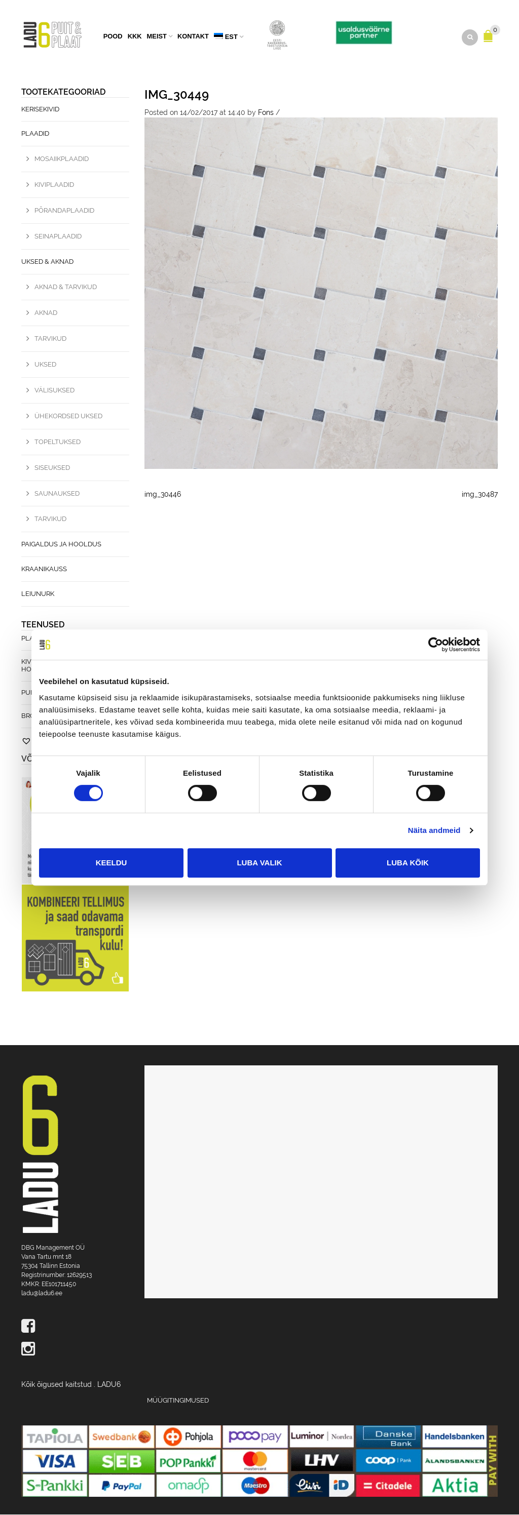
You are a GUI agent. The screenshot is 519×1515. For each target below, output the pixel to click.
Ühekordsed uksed (68, 416)
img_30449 (176, 95)
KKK (135, 37)
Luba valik (259, 862)
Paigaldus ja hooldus (61, 545)
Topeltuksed (57, 442)
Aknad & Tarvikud (65, 287)
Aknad (45, 313)
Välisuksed (54, 390)
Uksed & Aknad (47, 262)
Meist (157, 37)
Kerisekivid (40, 109)
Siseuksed (52, 468)
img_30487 (480, 495)
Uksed (45, 365)
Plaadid (35, 134)
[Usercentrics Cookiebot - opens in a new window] (435, 644)
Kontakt (193, 37)
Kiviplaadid (54, 185)
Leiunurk (37, 594)
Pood (113, 37)
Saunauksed (57, 494)
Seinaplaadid (58, 237)
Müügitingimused (178, 1401)
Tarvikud (50, 339)
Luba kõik (408, 862)
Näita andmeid (434, 830)
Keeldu (111, 862)
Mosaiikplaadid (61, 160)
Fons (266, 113)
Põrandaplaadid (64, 211)
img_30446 (162, 495)
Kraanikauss (44, 569)
